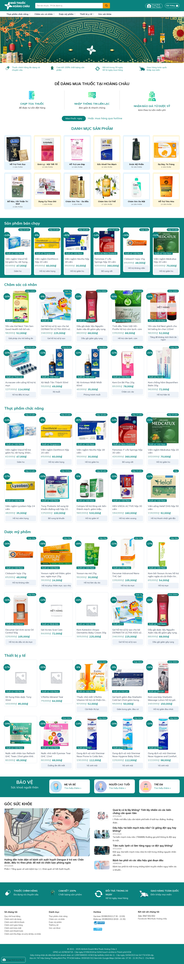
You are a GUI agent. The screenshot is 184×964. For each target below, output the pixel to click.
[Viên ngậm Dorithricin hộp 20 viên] (47, 242)
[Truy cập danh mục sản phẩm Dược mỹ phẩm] (136, 152)
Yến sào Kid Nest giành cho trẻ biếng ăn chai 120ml (162, 328)
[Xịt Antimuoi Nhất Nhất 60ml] (92, 363)
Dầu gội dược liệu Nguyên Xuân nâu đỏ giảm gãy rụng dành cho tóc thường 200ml (91, 328)
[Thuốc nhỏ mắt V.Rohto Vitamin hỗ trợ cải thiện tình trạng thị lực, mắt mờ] (92, 677)
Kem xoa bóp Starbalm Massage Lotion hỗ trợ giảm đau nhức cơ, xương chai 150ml (162, 699)
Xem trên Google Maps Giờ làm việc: (124, 958)
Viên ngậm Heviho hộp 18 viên (77, 260)
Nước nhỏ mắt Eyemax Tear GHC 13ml (56, 755)
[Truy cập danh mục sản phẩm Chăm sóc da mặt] (136, 189)
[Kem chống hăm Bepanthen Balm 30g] (163, 363)
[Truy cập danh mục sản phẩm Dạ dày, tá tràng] (166, 152)
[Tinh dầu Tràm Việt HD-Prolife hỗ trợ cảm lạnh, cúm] (127, 306)
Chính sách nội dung (12, 919)
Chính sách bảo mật (12, 928)
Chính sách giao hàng (13, 925)
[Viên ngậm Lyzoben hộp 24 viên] (20, 486)
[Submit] (106, 5)
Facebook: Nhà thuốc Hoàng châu (152, 918)
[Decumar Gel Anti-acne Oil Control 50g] (20, 610)
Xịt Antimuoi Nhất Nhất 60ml (89, 384)
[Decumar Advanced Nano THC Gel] (127, 554)
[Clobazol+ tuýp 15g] (136, 242)
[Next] (176, 39)
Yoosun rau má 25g (86, 573)
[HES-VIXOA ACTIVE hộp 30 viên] (127, 486)
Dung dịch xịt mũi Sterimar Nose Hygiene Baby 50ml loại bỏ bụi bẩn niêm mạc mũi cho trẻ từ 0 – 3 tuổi (126, 755)
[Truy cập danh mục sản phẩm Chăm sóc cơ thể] (106, 189)
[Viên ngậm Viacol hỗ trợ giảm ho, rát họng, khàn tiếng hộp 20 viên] (17, 242)
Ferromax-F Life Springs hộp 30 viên (105, 260)
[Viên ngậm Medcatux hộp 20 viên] (166, 242)
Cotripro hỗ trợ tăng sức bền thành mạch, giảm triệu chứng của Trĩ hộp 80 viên (91, 508)
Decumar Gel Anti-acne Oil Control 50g (19, 631)
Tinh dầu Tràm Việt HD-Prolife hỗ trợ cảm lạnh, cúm (127, 328)
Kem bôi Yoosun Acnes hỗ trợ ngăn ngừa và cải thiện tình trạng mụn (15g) (163, 575)
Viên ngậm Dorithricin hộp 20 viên (46, 260)
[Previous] (7, 39)
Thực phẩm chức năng (18, 14)
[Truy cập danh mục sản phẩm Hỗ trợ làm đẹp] (77, 152)
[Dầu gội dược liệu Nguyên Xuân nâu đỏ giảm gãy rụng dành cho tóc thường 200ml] (92, 306)
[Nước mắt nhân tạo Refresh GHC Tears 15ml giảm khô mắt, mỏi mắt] (20, 734)
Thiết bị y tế (87, 14)
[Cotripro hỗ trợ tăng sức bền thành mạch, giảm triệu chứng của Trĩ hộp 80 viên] (92, 486)
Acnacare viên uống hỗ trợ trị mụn (20, 384)
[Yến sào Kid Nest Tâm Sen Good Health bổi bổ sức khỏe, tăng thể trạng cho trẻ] (20, 306)
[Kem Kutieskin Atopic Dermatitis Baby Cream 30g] (92, 610)
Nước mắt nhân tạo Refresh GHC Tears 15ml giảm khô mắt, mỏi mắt (20, 755)
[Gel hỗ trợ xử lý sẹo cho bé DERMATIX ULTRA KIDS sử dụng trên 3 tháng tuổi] (56, 306)
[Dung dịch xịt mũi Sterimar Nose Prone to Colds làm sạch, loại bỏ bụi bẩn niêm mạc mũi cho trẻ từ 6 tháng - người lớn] (92, 734)
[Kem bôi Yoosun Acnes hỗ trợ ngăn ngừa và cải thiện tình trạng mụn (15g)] (163, 554)
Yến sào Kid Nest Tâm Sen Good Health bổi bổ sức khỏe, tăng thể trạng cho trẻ (20, 328)
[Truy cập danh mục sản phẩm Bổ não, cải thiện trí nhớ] (17, 191)
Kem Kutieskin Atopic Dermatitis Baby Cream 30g (91, 631)
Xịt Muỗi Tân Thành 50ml (54, 382)
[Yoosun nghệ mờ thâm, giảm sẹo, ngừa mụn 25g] (56, 554)
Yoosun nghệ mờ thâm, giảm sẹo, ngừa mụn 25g (56, 575)
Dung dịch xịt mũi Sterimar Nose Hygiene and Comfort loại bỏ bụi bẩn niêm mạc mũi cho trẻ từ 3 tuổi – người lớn (162, 755)
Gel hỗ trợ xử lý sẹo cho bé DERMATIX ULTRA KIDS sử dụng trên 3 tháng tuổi (55, 328)
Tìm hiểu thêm (72, 788)
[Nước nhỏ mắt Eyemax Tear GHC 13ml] (56, 734)
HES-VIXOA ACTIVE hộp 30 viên (127, 508)
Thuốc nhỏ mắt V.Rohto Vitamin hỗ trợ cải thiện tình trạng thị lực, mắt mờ (92, 699)
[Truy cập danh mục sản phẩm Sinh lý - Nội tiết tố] (47, 152)
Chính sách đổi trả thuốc (14, 922)
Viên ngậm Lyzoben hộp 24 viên (20, 508)
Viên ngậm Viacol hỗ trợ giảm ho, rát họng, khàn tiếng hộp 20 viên (17, 260)
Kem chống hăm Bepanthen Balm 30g (163, 384)
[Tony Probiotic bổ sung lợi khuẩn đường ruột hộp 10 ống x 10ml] (56, 486)
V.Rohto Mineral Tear (52, 697)
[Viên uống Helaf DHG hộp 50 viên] (163, 486)
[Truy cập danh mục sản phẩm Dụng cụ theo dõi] (47, 189)
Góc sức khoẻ (54, 928)
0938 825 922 (87, 958)
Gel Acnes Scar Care (51, 629)
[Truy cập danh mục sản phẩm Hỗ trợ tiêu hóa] (166, 189)
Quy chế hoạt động (12, 916)
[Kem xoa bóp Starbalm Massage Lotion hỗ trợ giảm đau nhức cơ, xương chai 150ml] (163, 677)
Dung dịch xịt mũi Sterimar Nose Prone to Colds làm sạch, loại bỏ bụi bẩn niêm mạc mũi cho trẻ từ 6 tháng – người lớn (92, 755)
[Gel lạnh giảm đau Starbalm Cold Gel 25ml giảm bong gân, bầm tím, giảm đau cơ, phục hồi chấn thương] (127, 677)
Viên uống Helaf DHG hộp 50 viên (163, 508)
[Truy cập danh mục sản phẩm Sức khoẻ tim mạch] (106, 152)
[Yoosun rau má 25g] (92, 554)
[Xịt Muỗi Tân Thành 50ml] (56, 363)
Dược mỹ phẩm (67, 14)
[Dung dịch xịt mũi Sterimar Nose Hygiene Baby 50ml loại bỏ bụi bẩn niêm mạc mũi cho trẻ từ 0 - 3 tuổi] (127, 734)
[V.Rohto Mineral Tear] (56, 677)
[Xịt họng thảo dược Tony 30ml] (20, 677)
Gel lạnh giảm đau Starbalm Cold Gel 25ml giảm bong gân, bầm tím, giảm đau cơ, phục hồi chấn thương (127, 699)
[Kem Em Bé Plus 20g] (127, 363)
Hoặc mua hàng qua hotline (105, 118)
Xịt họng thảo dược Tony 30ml (18, 698)
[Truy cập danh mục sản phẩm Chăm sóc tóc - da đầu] (77, 189)
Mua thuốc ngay (73, 118)
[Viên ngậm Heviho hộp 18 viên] (77, 242)
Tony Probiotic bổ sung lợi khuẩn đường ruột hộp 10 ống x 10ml (54, 508)
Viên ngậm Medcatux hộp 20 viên (165, 260)
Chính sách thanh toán (13, 931)
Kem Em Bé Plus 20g (123, 382)
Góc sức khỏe (104, 14)
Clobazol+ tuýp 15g (134, 258)
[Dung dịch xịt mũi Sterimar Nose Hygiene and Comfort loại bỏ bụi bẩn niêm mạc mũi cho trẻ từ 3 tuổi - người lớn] (163, 734)
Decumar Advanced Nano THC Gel (125, 575)
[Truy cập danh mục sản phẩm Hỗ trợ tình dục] (17, 152)
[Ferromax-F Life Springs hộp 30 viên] (107, 242)
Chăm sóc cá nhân (44, 14)
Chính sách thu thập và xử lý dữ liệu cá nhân (22, 934)
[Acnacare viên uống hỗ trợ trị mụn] (20, 363)
